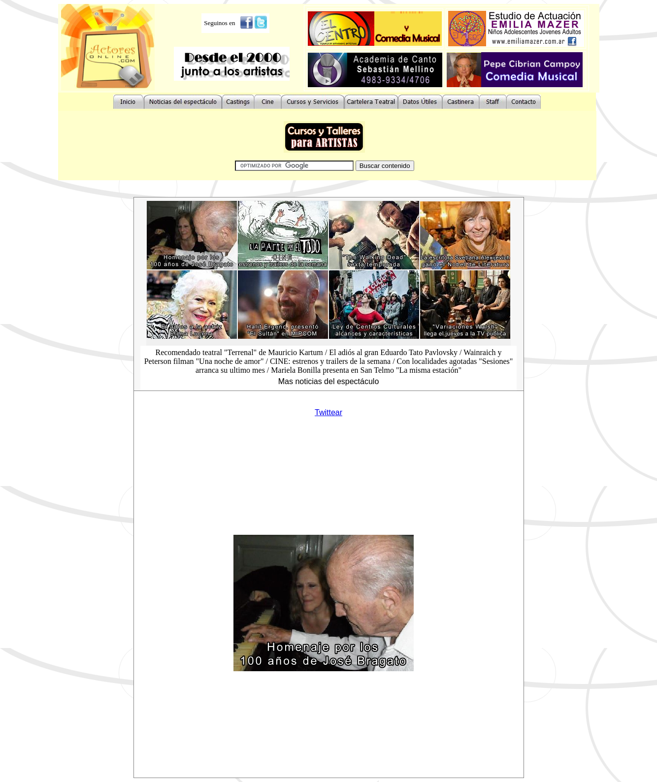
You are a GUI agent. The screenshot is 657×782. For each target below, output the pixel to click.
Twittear (328, 412)
